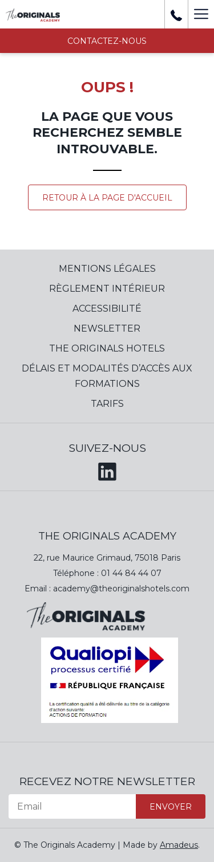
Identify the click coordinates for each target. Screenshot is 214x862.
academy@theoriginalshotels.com (121, 588)
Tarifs (107, 403)
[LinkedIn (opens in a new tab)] (107, 469)
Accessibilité (107, 308)
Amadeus (179, 845)
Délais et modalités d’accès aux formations (107, 376)
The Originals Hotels (107, 348)
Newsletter (107, 328)
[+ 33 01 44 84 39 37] (176, 14)
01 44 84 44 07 (131, 573)
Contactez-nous (107, 41)
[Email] (72, 806)
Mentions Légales (107, 268)
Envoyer (171, 807)
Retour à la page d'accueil (107, 198)
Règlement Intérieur (107, 288)
